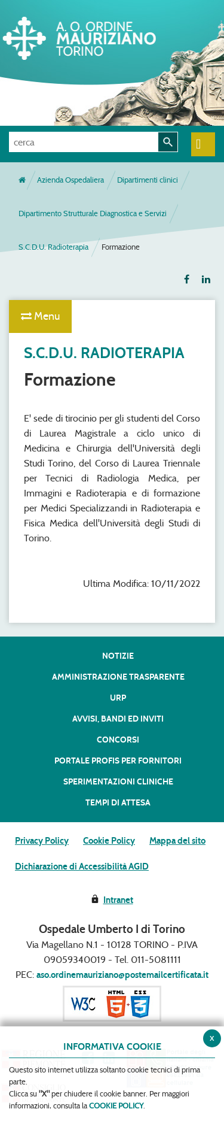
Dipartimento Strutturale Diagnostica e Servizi (93, 213)
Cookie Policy (109, 840)
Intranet (118, 900)
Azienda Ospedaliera (70, 180)
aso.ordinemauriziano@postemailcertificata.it (122, 975)
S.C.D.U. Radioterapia (53, 247)
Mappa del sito (177, 840)
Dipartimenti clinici (147, 180)
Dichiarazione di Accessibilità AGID (82, 866)
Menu (40, 316)
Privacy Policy (42, 840)
